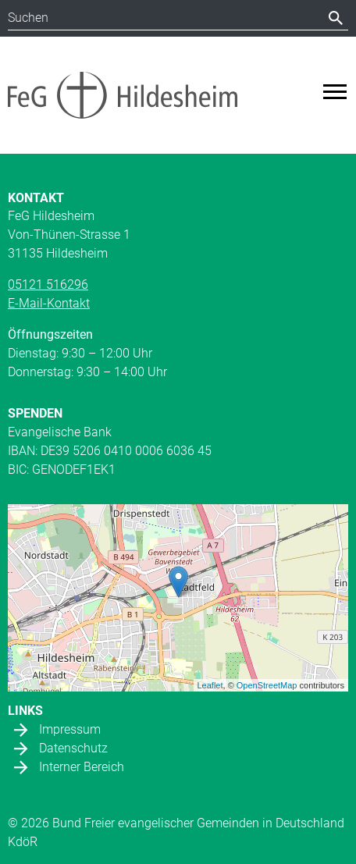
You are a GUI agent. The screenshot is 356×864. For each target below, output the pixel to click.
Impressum (70, 729)
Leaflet (210, 685)
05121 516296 (48, 284)
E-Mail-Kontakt (49, 303)
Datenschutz (73, 748)
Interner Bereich (81, 766)
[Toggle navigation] (335, 91)
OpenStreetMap (267, 685)
